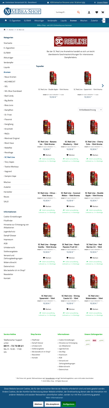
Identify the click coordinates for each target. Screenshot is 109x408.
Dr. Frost (8, 114)
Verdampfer (8, 62)
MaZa (6, 133)
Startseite (8, 43)
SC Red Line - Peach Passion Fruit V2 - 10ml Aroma (70, 245)
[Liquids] (63, 20)
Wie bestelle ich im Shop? (14, 270)
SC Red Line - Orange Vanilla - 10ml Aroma (47, 245)
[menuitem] (102, 12)
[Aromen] (73, 20)
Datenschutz (9, 266)
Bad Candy (9, 95)
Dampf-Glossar (10, 235)
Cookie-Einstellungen (13, 216)
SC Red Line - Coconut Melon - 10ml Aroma (70, 194)
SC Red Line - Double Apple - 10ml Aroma (53, 89)
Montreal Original (12, 138)
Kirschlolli (8, 128)
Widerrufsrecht (10, 262)
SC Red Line (9, 157)
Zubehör (7, 186)
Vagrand (8, 171)
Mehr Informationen (54, 397)
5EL (6, 86)
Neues (6, 196)
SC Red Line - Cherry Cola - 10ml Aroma (94, 142)
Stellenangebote (11, 251)
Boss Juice (8, 105)
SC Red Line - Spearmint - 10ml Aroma (88, 89)
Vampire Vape (10, 176)
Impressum (8, 239)
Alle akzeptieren (52, 404)
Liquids (7, 67)
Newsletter (8, 274)
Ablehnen (38, 404)
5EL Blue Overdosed (13, 91)
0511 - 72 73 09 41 (14, 346)
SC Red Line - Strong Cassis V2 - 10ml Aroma (71, 297)
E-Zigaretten (9, 47)
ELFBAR (7, 52)
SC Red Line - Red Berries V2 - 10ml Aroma (94, 245)
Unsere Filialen (102, 2)
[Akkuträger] (39, 20)
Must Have (9, 142)
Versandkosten (50, 378)
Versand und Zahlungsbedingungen (13, 257)
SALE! (6, 201)
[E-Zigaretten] (15, 20)
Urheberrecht (9, 247)
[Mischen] (84, 20)
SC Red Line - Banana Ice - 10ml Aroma (47, 142)
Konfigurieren (68, 404)
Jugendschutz (9, 231)
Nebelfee (8, 147)
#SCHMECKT (9, 81)
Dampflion (8, 109)
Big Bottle (8, 100)
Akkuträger (8, 57)
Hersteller (8, 191)
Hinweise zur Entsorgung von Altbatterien (16, 226)
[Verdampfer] (52, 20)
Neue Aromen (10, 76)
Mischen (7, 182)
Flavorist (8, 119)
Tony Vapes (9, 161)
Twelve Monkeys (11, 166)
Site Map (62, 351)
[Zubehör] (94, 20)
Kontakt (7, 278)
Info (83, 2)
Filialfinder (8, 220)
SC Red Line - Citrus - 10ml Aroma (47, 194)
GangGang (8, 124)
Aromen (7, 72)
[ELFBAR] (27, 20)
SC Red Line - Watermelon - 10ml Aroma (94, 297)
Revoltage (8, 152)
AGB (5, 243)
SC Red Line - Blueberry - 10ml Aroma (70, 142)
